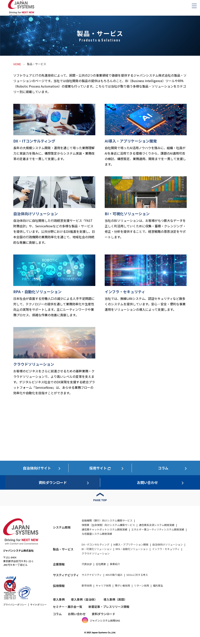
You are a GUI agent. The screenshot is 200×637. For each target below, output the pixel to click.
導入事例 (59, 599)
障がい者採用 (122, 585)
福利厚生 (158, 585)
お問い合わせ (147, 482)
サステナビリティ (92, 575)
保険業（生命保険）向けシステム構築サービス (108, 525)
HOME (17, 64)
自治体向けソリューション (167, 544)
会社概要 (101, 564)
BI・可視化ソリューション (97, 549)
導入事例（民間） (115, 599)
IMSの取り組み (114, 575)
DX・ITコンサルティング (95, 544)
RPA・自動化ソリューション (132, 549)
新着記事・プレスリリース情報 (108, 607)
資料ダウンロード (53, 482)
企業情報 (59, 564)
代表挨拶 (87, 564)
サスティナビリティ (66, 575)
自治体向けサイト (37, 467)
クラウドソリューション (96, 553)
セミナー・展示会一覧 (67, 607)
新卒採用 (87, 585)
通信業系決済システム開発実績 (156, 525)
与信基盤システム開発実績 (97, 534)
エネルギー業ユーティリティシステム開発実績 (157, 529)
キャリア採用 (103, 585)
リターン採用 (141, 585)
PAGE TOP (100, 500)
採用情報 (59, 586)
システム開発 (62, 527)
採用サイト (98, 467)
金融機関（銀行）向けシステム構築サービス (107, 520)
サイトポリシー (38, 604)
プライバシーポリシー (15, 604)
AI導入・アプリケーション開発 (130, 544)
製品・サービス (63, 549)
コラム (163, 467)
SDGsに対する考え (137, 575)
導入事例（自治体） (84, 599)
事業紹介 (115, 564)
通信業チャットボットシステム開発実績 (104, 529)
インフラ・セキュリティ (166, 549)
